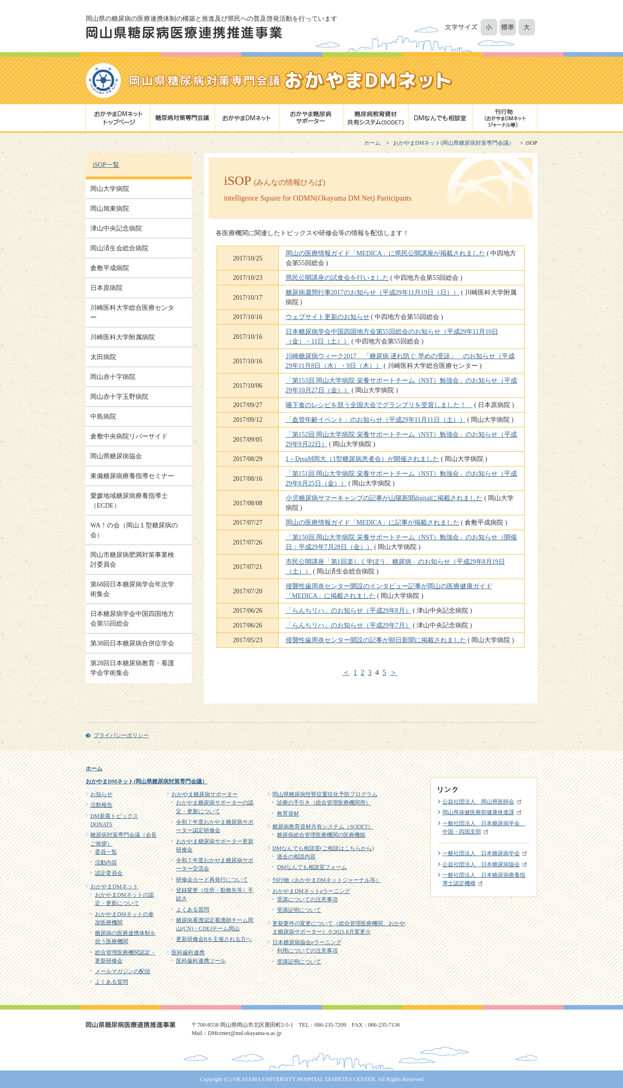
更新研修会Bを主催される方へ (214, 939)
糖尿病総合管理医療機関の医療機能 (321, 835)
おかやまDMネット (114, 886)
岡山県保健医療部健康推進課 (478, 812)
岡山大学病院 (109, 188)
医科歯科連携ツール (201, 961)
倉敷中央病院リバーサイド (129, 436)
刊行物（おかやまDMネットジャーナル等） (326, 880)
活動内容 (106, 862)
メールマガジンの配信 (122, 971)
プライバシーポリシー (121, 735)
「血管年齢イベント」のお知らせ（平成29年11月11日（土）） (376, 419)
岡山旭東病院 (109, 208)
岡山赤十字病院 (112, 376)
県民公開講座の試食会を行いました (337, 277)
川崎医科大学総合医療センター (132, 312)
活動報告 (101, 805)
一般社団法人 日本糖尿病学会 (481, 853)
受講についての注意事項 (307, 899)
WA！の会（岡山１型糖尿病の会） (134, 530)
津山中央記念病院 (116, 228)
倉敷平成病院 (109, 268)
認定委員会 (109, 873)
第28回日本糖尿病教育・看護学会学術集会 (132, 668)
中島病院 (103, 416)
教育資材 (288, 813)
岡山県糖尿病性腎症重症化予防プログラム (324, 794)
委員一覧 (106, 852)
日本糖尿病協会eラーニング (306, 942)
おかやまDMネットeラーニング (311, 891)
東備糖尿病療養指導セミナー (132, 476)
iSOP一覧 (106, 164)
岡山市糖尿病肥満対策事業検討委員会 (132, 559)
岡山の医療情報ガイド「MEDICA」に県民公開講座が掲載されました (385, 253)
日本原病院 (106, 287)
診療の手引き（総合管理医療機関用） (324, 802)
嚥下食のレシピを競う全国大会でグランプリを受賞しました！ (379, 405)
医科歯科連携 (188, 952)
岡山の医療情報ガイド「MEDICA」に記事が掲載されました (372, 522)
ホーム (372, 143)
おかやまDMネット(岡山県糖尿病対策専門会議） (454, 143)
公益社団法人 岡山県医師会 (478, 801)
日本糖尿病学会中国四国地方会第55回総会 (132, 618)
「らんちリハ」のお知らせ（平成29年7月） (348, 625)
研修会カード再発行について (212, 879)
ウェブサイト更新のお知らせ (328, 316)
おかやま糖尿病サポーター (204, 794)
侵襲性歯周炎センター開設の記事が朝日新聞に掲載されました (376, 640)
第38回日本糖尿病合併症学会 (132, 643)
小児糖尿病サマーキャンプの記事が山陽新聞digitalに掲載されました (384, 498)
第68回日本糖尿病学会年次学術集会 (132, 589)
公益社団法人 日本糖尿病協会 (481, 864)
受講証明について (299, 910)
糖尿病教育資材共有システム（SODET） (322, 826)
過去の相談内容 (296, 856)
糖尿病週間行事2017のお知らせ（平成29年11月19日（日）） (372, 292)
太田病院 (103, 357)
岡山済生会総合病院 (119, 248)
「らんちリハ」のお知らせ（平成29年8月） (348, 610)
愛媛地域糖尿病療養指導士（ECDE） (129, 500)
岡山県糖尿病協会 (116, 456)
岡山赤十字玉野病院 (119, 396)
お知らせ (101, 794)
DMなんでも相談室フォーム (312, 867)
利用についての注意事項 (307, 950)
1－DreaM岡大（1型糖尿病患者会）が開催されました (363, 458)
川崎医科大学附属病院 (122, 337)
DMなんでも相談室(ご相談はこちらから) (323, 848)
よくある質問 (111, 982)
